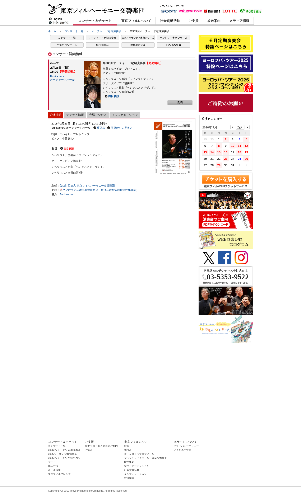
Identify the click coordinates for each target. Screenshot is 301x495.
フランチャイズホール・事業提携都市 (145, 458)
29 (219, 165)
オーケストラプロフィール (139, 454)
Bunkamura (66, 194)
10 (232, 145)
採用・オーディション (136, 466)
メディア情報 (239, 21)
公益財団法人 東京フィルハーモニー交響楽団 (87, 185)
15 (219, 152)
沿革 (126, 445)
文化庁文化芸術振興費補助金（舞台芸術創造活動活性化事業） (99, 190)
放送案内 (214, 21)
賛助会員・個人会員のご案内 (101, 445)
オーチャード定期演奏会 (106, 31)
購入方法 (53, 466)
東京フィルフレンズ (59, 474)
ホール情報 (54, 470)
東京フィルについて (136, 21)
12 (246, 145)
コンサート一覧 (73, 31)
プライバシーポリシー (186, 445)
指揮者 (128, 450)
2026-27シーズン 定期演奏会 (64, 450)
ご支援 (194, 21)
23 (225, 158)
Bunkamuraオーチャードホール (62, 78)
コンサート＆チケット (95, 21)
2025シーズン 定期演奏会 (62, 454)
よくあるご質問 (182, 450)
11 (239, 145)
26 (246, 158)
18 (239, 152)
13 (205, 152)
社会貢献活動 (170, 21)
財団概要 (129, 462)
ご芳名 (89, 450)
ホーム (52, 31)
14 (212, 152)
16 (225, 152)
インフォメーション (135, 474)
